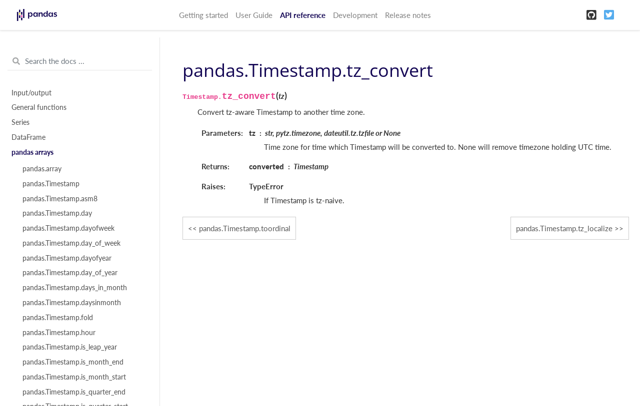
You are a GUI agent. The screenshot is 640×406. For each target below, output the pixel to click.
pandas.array (42, 169)
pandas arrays (33, 152)
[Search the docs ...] (80, 61)
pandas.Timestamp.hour (59, 333)
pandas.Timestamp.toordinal (244, 228)
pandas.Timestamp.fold (57, 318)
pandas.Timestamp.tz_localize (564, 228)
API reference (303, 14)
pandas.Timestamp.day (57, 213)
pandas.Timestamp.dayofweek (68, 228)
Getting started (203, 14)
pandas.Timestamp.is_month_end (73, 362)
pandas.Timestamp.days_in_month (74, 288)
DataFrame (29, 137)
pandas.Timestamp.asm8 (60, 199)
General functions (39, 107)
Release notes (408, 14)
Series (21, 122)
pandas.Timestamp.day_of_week (71, 243)
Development (355, 14)
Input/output (32, 93)
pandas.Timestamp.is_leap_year (69, 347)
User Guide (254, 14)
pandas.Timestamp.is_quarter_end (74, 392)
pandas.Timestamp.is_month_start (74, 377)
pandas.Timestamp (51, 184)
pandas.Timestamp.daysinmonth (71, 303)
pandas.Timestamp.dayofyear (67, 258)
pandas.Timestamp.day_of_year (70, 273)
